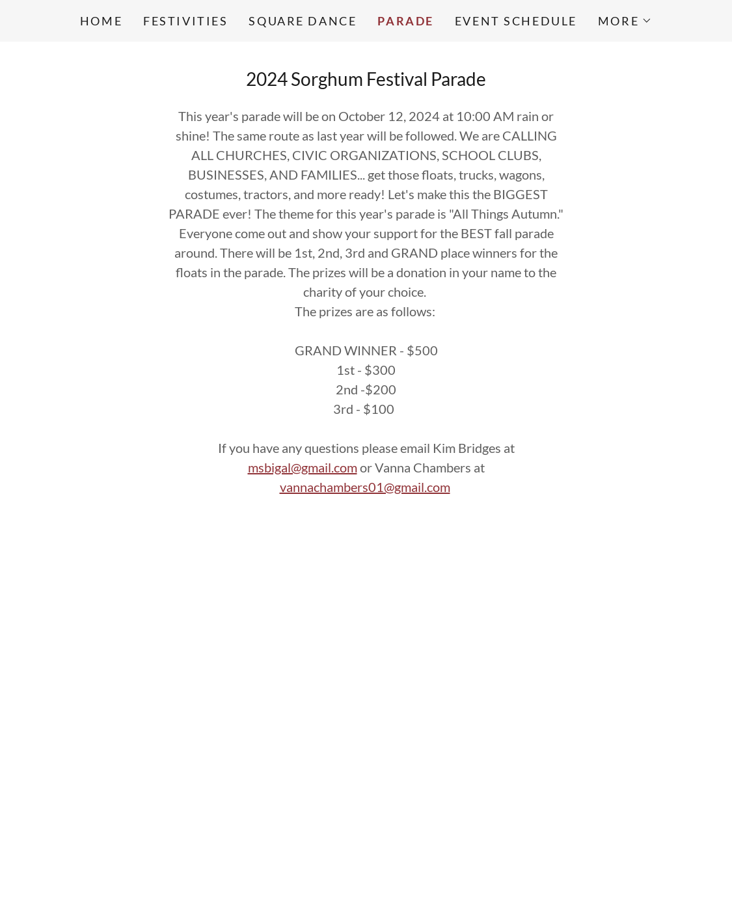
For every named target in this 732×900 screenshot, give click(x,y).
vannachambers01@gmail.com (365, 487)
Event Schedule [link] (516, 21)
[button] (625, 21)
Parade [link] (405, 21)
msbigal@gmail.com (302, 467)
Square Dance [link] (303, 21)
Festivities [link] (185, 21)
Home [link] (101, 21)
